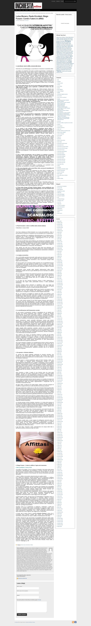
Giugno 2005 (59, 526)
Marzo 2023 (59, 278)
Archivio (58, 84)
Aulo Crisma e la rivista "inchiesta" (63, 100)
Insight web (59, 203)
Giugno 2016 (59, 407)
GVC (58, 197)
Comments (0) (26, 20)
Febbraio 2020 (59, 337)
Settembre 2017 (60, 383)
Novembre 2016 (60, 399)
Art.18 (69, 38)
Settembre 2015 (60, 421)
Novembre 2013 (60, 456)
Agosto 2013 (59, 461)
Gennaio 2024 (59, 262)
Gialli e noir (59, 129)
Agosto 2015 (59, 423)
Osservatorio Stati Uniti (61, 159)
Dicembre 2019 (60, 340)
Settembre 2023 (60, 268)
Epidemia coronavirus (61, 105)
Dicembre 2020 (60, 321)
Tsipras (58, 71)
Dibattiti (58, 46)
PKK (68, 63)
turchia (66, 71)
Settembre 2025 (60, 230)
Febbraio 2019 (59, 356)
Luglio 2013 (59, 462)
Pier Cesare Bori (63, 63)
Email (22, 590)
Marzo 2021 (59, 316)
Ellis (60, 48)
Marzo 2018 (59, 373)
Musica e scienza (60, 109)
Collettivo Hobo (67, 43)
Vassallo (69, 71)
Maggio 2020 (59, 332)
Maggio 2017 (59, 389)
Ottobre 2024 (59, 248)
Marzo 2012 (59, 488)
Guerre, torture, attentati (61, 132)
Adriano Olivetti (65, 37)
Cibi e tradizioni (60, 89)
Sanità (64, 66)
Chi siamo (53, 1)
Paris (70, 62)
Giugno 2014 (59, 445)
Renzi (69, 64)
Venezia (58, 72)
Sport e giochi (59, 173)
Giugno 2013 (59, 464)
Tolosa (66, 69)
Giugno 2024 (59, 254)
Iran (65, 53)
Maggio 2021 (59, 313)
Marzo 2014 (59, 450)
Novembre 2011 (60, 494)
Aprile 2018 (59, 372)
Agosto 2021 (59, 308)
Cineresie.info (59, 187)
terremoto (58, 69)
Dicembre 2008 (60, 523)
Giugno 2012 (59, 483)
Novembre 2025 (60, 227)
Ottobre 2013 (59, 458)
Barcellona (62, 39)
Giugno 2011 (59, 502)
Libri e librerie (59, 135)
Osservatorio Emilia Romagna (62, 148)
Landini (66, 56)
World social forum (60, 119)
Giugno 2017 (59, 388)
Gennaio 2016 (59, 415)
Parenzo (64, 62)
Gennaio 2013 (59, 472)
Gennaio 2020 (59, 338)
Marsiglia (62, 58)
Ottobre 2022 (59, 286)
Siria (63, 67)
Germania (69, 49)
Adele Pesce (59, 37)
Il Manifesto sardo (60, 200)
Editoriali (58, 124)
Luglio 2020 (59, 329)
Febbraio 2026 (59, 222)
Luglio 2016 (59, 405)
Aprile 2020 (59, 334)
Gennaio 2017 (59, 396)
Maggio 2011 (59, 504)
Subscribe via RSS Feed (22, 578)
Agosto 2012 (59, 480)
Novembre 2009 (60, 520)
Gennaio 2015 (59, 434)
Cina (70, 42)
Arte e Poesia (59, 86)
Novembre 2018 (60, 361)
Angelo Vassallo (59, 38)
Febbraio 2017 (59, 394)
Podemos (72, 63)
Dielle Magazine (60, 189)
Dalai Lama (70, 45)
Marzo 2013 (59, 469)
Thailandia (63, 69)
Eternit (62, 48)
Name (19, 586)
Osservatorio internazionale (62, 151)
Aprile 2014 (59, 448)
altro (58, 79)
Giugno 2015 (59, 426)
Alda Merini (71, 37)
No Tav (67, 61)
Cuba (64, 45)
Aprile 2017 (59, 391)
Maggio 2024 (59, 256)
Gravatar (39, 599)
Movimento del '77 (63, 59)
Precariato (59, 167)
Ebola (57, 47)
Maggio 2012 (59, 485)
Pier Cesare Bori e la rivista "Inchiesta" (63, 112)
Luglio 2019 (59, 348)
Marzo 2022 (59, 297)
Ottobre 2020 (59, 324)
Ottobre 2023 (59, 267)
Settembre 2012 (60, 478)
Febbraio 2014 (59, 451)
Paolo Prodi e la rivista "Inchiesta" (63, 110)
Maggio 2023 (59, 275)
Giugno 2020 (59, 330)
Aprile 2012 (59, 486)
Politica (31, 544)
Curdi (66, 45)
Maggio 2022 (59, 294)
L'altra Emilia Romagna (61, 54)
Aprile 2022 (59, 295)
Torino (69, 69)
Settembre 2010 (60, 512)
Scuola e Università (60, 172)
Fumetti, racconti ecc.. (61, 127)
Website (18, 595)
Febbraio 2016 (59, 413)
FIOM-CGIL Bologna (60, 194)
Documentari (59, 95)
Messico (66, 58)
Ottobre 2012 (59, 477)
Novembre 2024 (60, 246)
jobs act (68, 53)
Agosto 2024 (59, 251)
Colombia (58, 45)
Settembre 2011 (60, 497)
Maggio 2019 (59, 351)
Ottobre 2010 (59, 510)
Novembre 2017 (60, 380)
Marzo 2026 (59, 221)
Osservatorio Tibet (60, 164)
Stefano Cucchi (59, 68)
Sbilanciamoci (59, 208)
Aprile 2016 (59, 410)
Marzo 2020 (59, 335)
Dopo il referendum (68, 46)
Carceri (58, 87)
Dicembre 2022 (60, 283)
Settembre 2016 (60, 402)
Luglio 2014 (59, 443)
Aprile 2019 (59, 353)
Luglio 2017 (59, 386)
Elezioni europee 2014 (61, 103)
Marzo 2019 (59, 354)
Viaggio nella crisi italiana (61, 116)
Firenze (70, 48)
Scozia (67, 66)
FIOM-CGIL (59, 192)
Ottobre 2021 (59, 305)
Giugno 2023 (59, 273)
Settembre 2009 (60, 521)
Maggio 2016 (59, 408)
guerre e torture (62, 52)
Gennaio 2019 (59, 357)
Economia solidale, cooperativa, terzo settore (65, 122)
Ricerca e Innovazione (61, 170)
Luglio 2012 (59, 481)
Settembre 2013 (60, 459)
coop (62, 45)
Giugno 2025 (59, 235)
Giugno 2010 (59, 515)
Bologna (68, 41)
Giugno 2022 (59, 292)
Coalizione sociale (60, 43)
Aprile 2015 (59, 429)
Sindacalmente (59, 210)
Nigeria (64, 61)
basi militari (70, 39)
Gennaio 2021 (59, 319)
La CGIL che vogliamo (61, 205)
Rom (72, 64)
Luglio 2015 (59, 424)
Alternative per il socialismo (62, 186)
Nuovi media (59, 141)
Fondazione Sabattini (61, 195)
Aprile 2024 (59, 257)
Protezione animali (64, 64)
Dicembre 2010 (60, 508)
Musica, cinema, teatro (61, 140)
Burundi (61, 42)
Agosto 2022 (59, 289)
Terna (70, 68)
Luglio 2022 (59, 291)
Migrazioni (59, 137)
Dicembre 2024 (60, 245)
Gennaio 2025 (59, 243)
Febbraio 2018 (59, 375)
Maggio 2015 (59, 427)
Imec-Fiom (59, 202)
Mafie (67, 57)
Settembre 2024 (60, 249)
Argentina (65, 38)
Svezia (67, 68)
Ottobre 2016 (59, 400)
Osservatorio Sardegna (61, 156)
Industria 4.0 (61, 53)
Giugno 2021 (59, 311)
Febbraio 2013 (59, 470)
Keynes (71, 53)
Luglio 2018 (59, 367)
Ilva (71, 52)
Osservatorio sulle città (61, 162)
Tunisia (62, 71)
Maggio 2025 (59, 237)
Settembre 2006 (60, 524)
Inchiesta (16, 624)
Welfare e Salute (60, 178)
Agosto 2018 (59, 365)
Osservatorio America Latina (62, 143)
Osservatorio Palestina (61, 154)
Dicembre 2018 (60, 359)
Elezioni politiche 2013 (61, 104)
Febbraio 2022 (59, 299)
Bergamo (58, 41)
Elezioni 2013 (64, 47)
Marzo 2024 (59, 259)
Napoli (61, 61)
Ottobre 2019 (59, 343)
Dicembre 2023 (60, 264)
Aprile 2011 (59, 505)
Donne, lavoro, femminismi (25, 544)
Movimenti (59, 138)
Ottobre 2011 (59, 496)
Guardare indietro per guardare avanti (63, 130)
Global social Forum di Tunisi (67, 51)
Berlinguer (62, 41)
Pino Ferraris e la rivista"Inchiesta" (63, 113)
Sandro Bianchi (59, 66)
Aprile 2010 (59, 516)
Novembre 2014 (60, 437)
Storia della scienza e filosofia (62, 175)
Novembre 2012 (60, 475)
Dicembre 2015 (60, 416)
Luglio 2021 (59, 310)
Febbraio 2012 (59, 489)
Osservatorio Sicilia (60, 157)
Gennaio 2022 (59, 300)
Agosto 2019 (59, 346)
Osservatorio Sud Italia (61, 160)
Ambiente (59, 81)
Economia (59, 121)
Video (58, 176)
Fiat (67, 48)
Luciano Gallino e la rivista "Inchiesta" (63, 108)
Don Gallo (62, 46)
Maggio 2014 (59, 446)
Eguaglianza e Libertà (61, 191)
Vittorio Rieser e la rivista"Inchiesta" (63, 118)
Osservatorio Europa (60, 149)
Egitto (60, 47)
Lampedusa (61, 56)
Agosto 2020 (59, 327)
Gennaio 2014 (59, 453)
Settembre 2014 (60, 440)
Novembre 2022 (60, 284)
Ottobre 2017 (59, 381)
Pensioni (58, 63)
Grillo (57, 52)
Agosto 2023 (59, 270)
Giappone (58, 51)
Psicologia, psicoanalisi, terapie (62, 168)
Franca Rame (59, 49)
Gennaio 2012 (59, 491)
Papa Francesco (60, 111)
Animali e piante (60, 83)
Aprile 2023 (59, 276)
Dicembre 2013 (60, 454)
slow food (66, 67)
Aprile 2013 (59, 467)
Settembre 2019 (60, 345)
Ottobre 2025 (59, 229)
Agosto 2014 (59, 442)
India (57, 53)
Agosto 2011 (59, 499)
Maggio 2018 (59, 370)
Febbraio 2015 (59, 432)
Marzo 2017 (59, 392)
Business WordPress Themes (30, 624)
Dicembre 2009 (60, 518)
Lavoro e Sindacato (60, 133)
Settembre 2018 (60, 364)
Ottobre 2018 (59, 362)
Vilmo (61, 72)
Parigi (67, 62)
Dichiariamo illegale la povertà (62, 94)
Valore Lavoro (59, 213)
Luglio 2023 (59, 272)
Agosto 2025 (59, 232)
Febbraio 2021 (59, 318)
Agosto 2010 (59, 513)
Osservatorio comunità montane (62, 146)
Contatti (62, 1)
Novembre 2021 (60, 303)
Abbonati (58, 1)
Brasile (58, 42)
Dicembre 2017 (60, 378)
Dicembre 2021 (60, 302)
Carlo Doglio (65, 42)
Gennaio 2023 (59, 281)
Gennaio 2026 (59, 224)
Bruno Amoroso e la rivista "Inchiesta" (63, 102)
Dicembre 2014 (60, 435)
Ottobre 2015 (59, 419)
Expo (65, 48)
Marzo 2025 (59, 240)
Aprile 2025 (59, 238)
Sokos (58, 211)
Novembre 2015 (60, 418)
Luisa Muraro (17, 20)
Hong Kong (68, 52)
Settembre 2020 (60, 326)
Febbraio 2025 (59, 241)
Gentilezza (64, 49)
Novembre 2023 (60, 265)
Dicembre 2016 (60, 397)
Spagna (70, 67)
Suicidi (64, 68)
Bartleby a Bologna (60, 101)
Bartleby (66, 39)
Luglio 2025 (59, 233)
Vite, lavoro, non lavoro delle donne (63, 117)
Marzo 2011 (59, 507)
